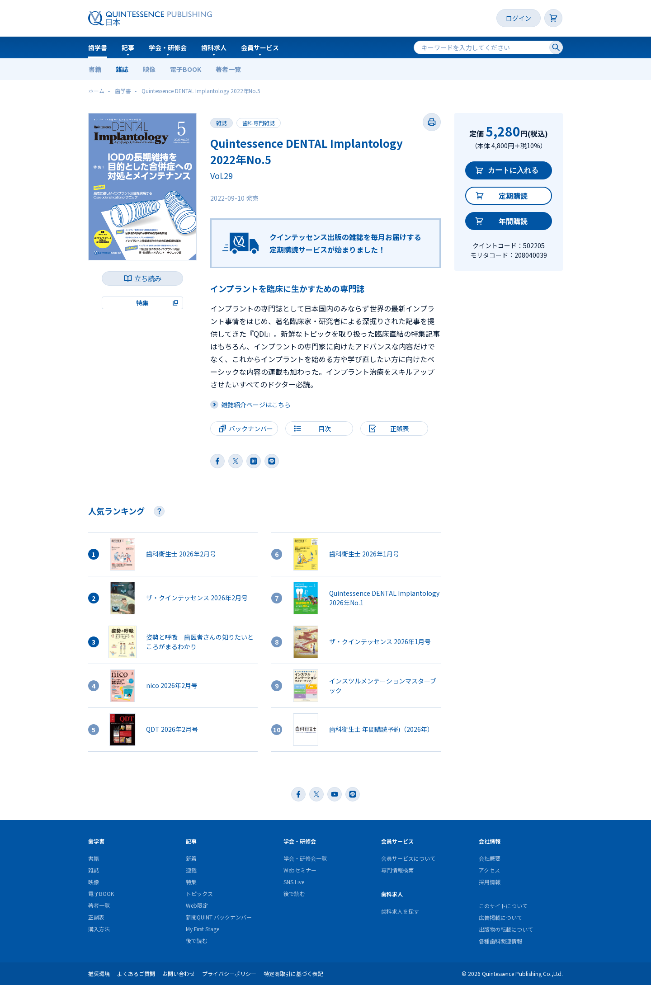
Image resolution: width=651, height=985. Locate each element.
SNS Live (293, 882)
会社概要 (489, 858)
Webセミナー (299, 870)
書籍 (95, 69)
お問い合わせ (178, 973)
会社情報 (489, 841)
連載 (191, 870)
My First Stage (202, 929)
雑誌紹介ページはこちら (256, 404)
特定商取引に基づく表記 (293, 973)
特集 (191, 882)
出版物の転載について (506, 929)
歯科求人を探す (400, 911)
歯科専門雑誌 (258, 123)
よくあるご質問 (136, 973)
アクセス (489, 870)
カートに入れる (513, 170)
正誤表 (96, 917)
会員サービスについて (408, 858)
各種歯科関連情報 (500, 941)
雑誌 (122, 69)
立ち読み (147, 278)
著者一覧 (228, 69)
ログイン (518, 18)
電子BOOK (185, 69)
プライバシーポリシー (229, 973)
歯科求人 (213, 47)
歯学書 (97, 47)
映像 (149, 69)
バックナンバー (251, 428)
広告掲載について (500, 917)
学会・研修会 (168, 47)
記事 (128, 47)
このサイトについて (503, 906)
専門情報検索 (397, 870)
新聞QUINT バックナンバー (219, 917)
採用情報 (489, 882)
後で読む (197, 940)
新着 (191, 858)
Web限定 (197, 905)
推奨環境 (99, 973)
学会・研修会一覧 (305, 858)
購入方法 (99, 929)
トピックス (199, 893)
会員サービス (260, 47)
